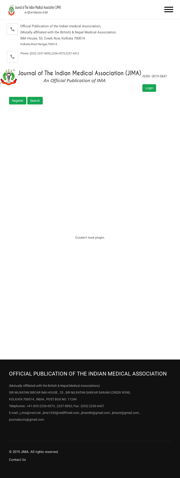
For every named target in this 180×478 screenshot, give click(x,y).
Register (17, 100)
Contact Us (17, 460)
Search (35, 100)
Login (149, 88)
